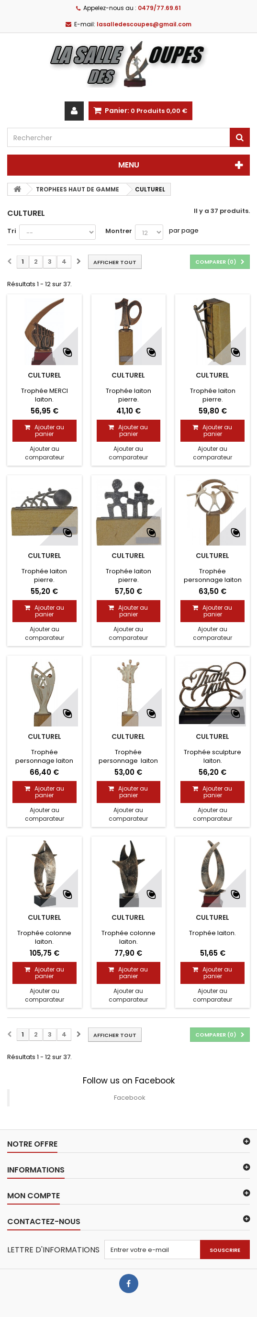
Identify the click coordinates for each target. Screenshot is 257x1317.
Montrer (118, 230)
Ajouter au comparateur (44, 453)
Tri (11, 230)
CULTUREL (44, 375)
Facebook (129, 1097)
